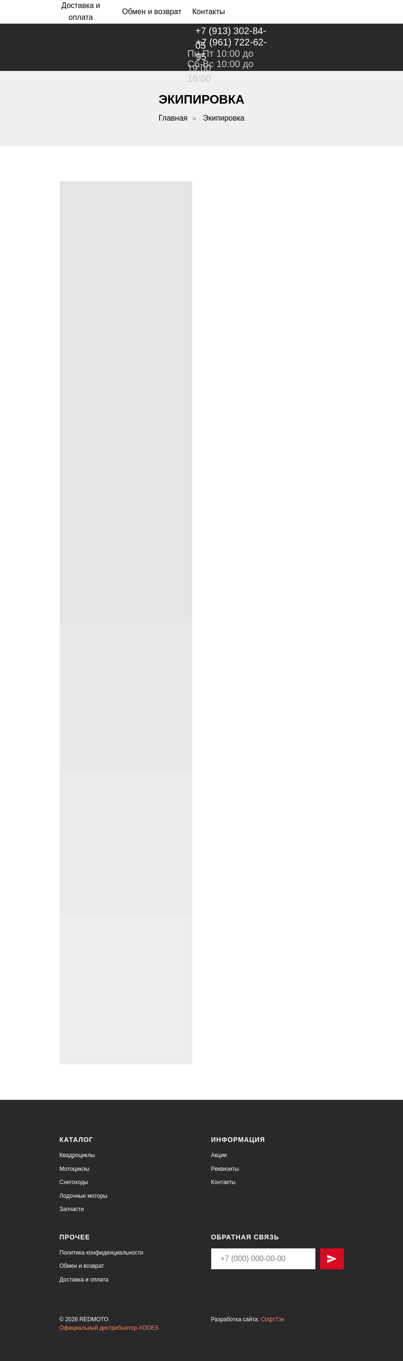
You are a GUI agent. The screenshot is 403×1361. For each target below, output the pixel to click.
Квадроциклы (77, 1155)
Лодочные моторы (83, 1196)
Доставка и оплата (84, 1279)
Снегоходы (74, 1182)
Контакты (223, 1182)
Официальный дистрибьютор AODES (109, 1328)
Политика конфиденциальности (101, 1252)
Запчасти (72, 1209)
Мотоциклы (75, 1169)
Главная (173, 118)
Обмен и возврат (82, 1266)
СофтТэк (272, 1319)
